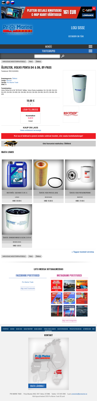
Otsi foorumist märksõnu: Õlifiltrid (57, 144)
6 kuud (31, 121)
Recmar (9, 80)
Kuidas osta (19, 329)
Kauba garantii (38, 329)
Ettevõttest (5, 329)
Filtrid (30, 61)
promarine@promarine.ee (79, 394)
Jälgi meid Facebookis (27, 288)
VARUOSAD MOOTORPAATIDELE (14, 61)
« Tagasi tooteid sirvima (83, 252)
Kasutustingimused (62, 329)
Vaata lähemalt (37, 385)
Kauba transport (28, 329)
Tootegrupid (48, 51)
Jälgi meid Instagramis (69, 320)
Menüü (48, 46)
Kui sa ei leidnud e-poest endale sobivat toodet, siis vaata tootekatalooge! (48, 136)
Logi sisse (78, 27)
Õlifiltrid (38, 61)
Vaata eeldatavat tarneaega (30, 130)
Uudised (12, 329)
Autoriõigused (87, 329)
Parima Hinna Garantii (50, 329)
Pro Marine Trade (12, 82)
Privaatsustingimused (75, 329)
